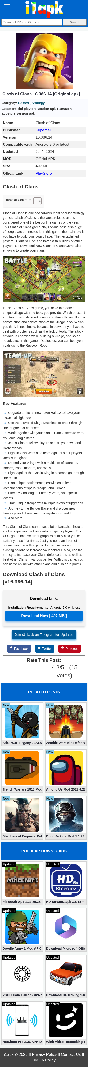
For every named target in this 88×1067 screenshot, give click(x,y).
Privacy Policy (44, 1054)
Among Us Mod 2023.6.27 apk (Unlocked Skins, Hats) (66, 789)
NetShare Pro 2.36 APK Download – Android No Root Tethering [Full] (22, 1042)
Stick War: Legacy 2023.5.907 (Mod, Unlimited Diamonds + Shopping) (22, 743)
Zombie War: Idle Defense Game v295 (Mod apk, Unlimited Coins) (66, 743)
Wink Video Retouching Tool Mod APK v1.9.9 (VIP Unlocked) (66, 1042)
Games (23, 103)
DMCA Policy (44, 1060)
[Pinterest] (69, 649)
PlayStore (44, 173)
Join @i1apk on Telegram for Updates (44, 635)
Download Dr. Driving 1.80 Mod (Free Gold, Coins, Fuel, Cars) (66, 995)
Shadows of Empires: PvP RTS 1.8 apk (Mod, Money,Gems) (22, 836)
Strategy (38, 103)
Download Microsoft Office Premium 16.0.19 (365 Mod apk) (66, 948)
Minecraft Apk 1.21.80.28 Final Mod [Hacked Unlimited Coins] (22, 902)
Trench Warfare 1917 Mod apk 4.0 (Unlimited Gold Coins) (22, 789)
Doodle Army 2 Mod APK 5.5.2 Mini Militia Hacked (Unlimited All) (22, 948)
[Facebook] (19, 649)
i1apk (9, 1054)
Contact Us (71, 1054)
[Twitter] (44, 649)
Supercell (43, 130)
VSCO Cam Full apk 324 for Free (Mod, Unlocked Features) (22, 995)
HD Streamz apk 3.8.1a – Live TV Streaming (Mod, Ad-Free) (66, 902)
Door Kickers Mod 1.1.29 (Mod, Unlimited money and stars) (66, 836)
